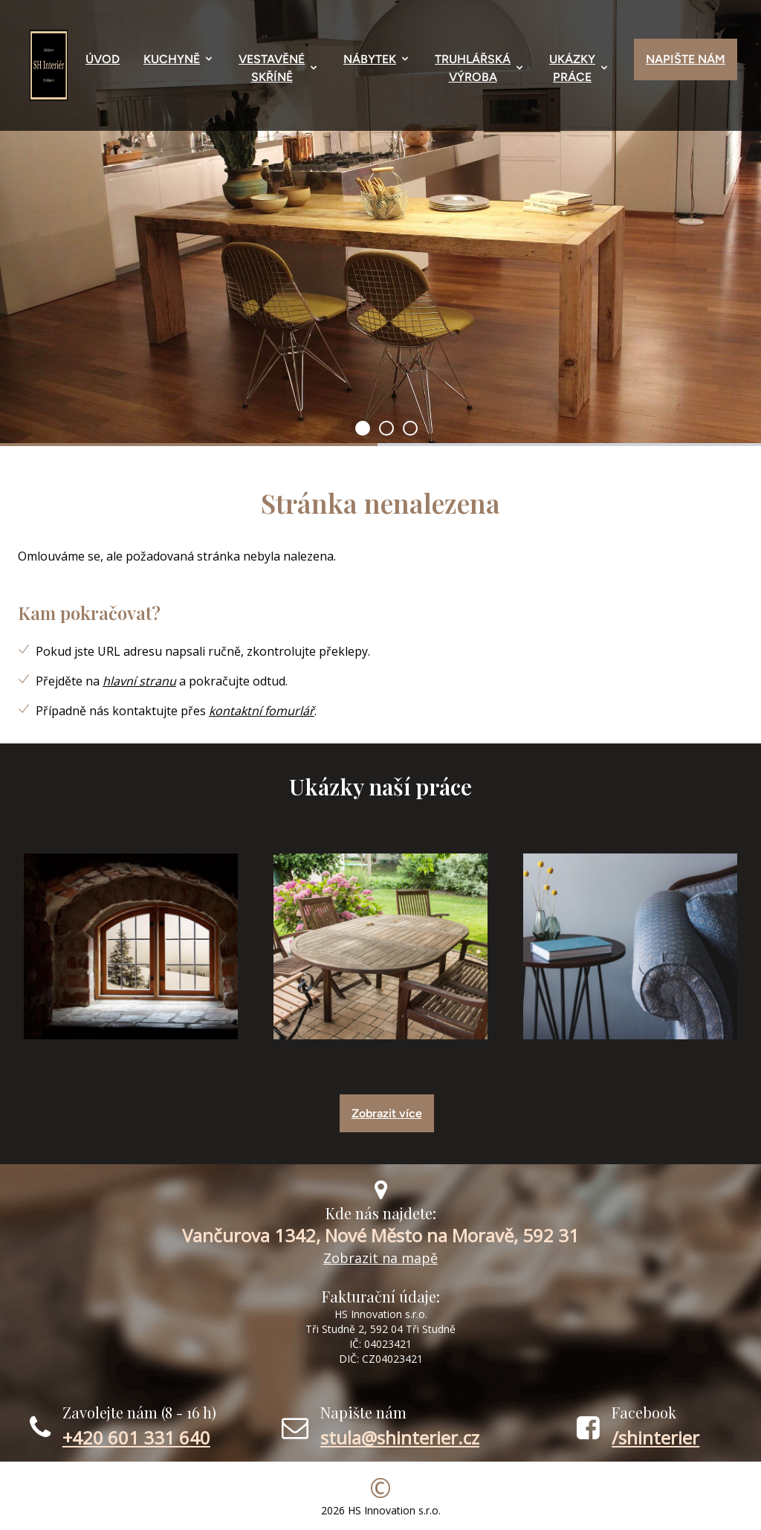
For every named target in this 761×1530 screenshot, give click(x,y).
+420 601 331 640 (136, 1437)
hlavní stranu (139, 681)
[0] (363, 428)
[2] (410, 428)
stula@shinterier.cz (399, 1437)
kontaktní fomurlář (261, 711)
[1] (386, 428)
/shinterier (655, 1437)
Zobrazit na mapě (380, 1258)
